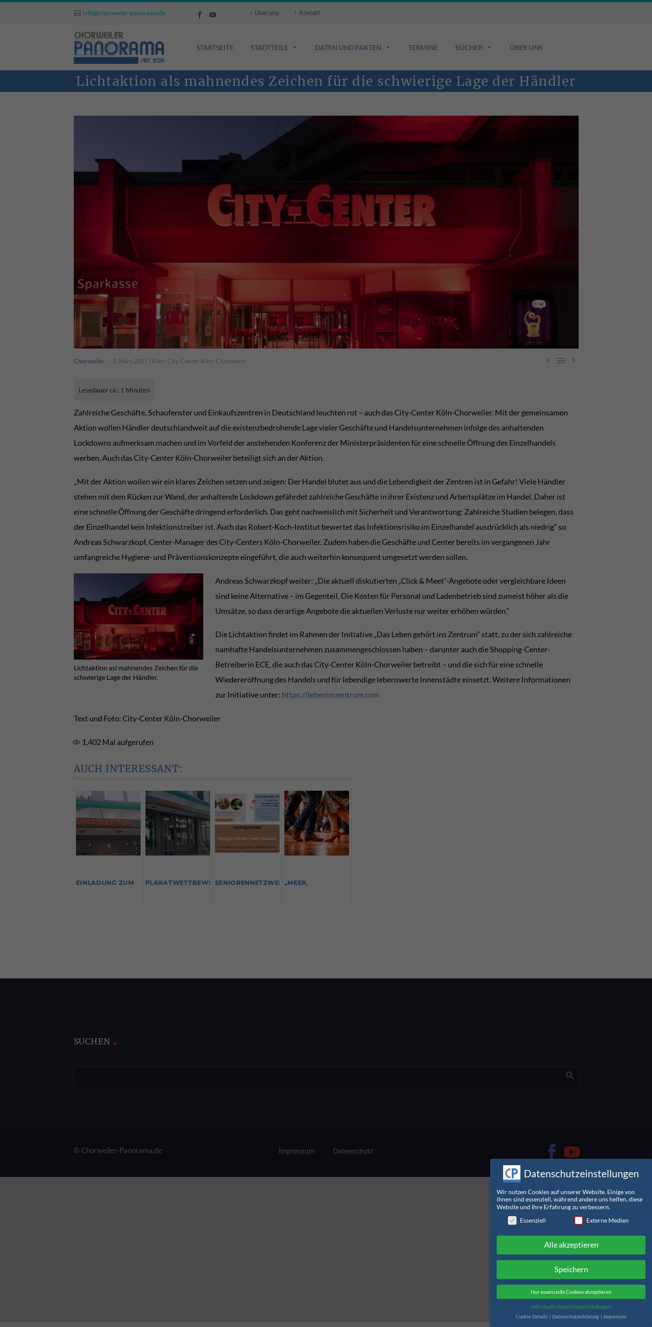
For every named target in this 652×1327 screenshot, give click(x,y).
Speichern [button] (571, 1261)
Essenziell (527, 1213)
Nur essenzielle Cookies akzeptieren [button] (571, 1284)
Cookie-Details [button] (532, 1308)
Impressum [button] (615, 1308)
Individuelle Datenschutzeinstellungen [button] (571, 1299)
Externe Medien (601, 1213)
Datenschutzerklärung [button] (576, 1308)
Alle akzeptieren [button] (571, 1237)
